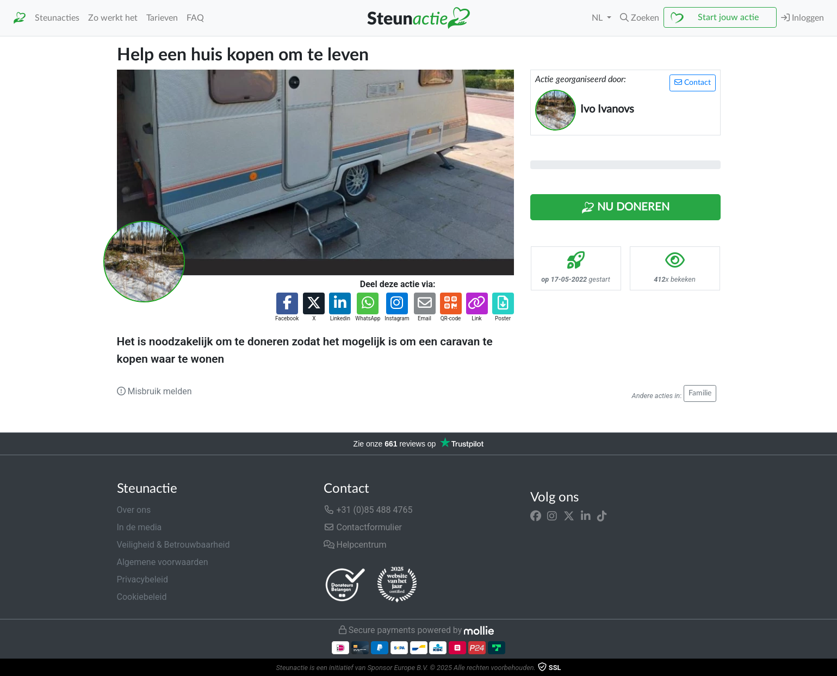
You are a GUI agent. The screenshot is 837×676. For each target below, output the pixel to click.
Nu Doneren (625, 207)
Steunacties (57, 18)
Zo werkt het (113, 18)
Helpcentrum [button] (355, 544)
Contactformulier (363, 527)
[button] (640, 18)
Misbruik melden (154, 391)
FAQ (195, 18)
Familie (700, 393)
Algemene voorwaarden (162, 562)
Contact (692, 82)
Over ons (134, 510)
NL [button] (598, 18)
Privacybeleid (142, 579)
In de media (139, 527)
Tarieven (162, 18)
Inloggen (802, 17)
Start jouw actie (728, 17)
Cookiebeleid (142, 597)
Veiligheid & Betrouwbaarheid (173, 544)
